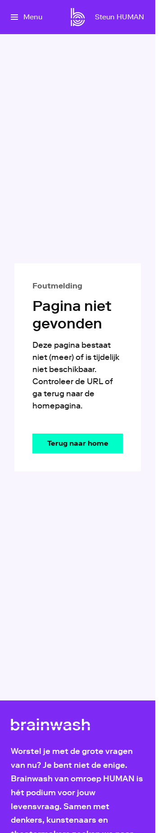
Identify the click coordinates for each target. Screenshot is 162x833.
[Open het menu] (26, 17)
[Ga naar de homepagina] (77, 443)
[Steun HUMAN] (119, 17)
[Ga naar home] (78, 17)
